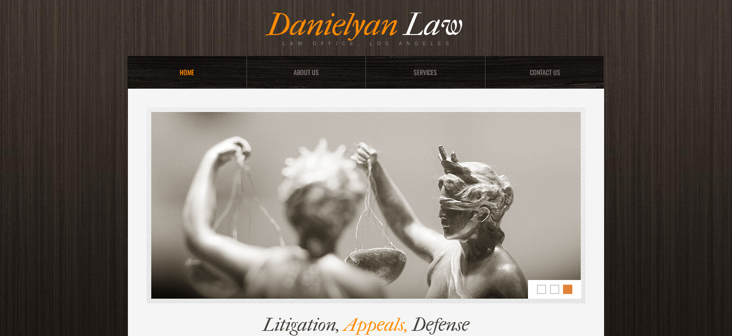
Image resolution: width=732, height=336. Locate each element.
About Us (306, 72)
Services (425, 72)
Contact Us (545, 72)
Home (187, 72)
